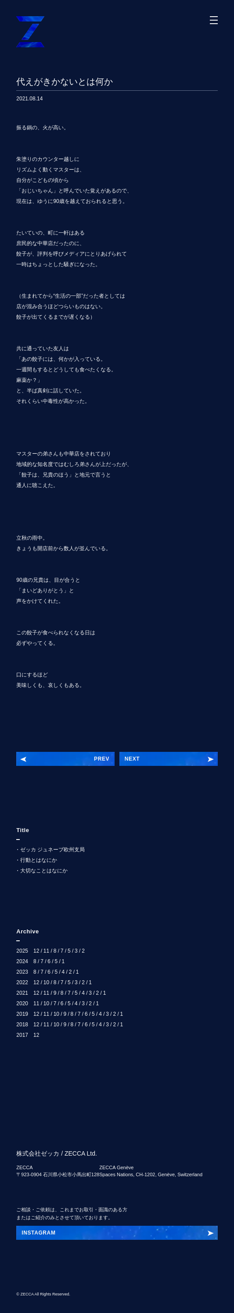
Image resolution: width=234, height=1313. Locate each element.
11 (46, 951)
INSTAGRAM (38, 1233)
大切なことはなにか (44, 871)
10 (46, 982)
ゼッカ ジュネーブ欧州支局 (52, 850)
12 (36, 951)
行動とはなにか (38, 860)
